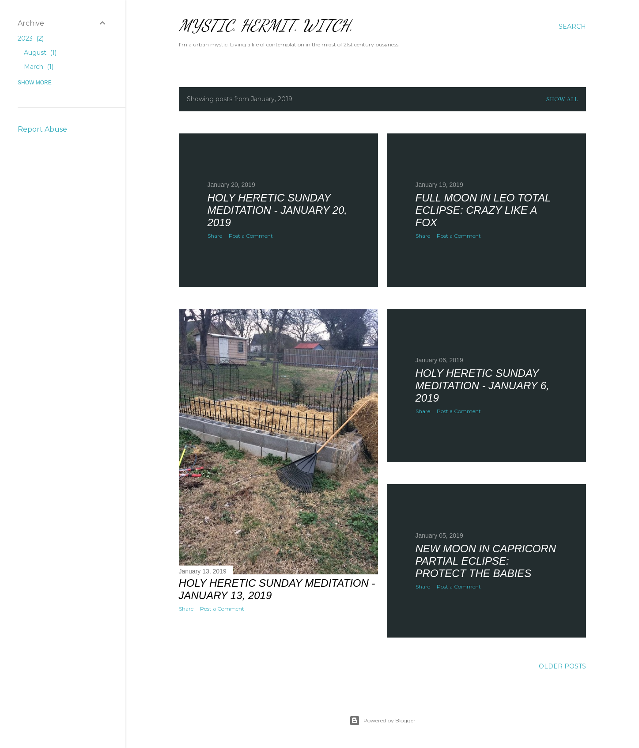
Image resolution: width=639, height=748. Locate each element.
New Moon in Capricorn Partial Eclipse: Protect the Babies (486, 561)
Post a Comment (251, 235)
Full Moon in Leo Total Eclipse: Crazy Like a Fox (483, 210)
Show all (562, 99)
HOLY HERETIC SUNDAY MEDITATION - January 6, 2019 (482, 385)
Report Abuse (42, 129)
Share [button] (215, 235)
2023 (31, 38)
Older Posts (562, 666)
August (40, 53)
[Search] (572, 26)
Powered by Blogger (382, 720)
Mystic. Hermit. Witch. (266, 25)
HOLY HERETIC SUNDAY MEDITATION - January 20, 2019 (278, 210)
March (38, 67)
